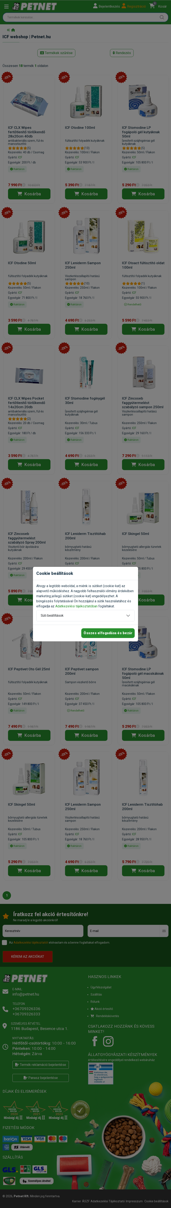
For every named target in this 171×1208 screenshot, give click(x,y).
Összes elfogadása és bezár (108, 633)
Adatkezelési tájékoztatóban (76, 606)
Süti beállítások (52, 616)
